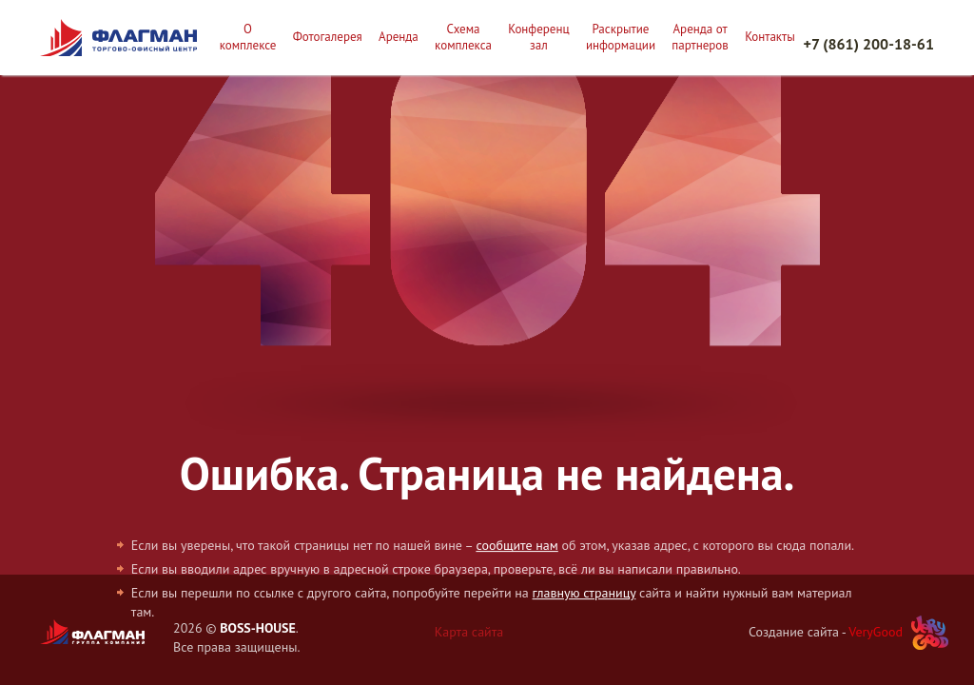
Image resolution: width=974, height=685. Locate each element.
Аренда (399, 37)
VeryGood (875, 631)
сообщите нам (516, 545)
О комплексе (248, 37)
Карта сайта (469, 631)
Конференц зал (538, 37)
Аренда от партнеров (700, 37)
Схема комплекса (463, 37)
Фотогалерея (327, 37)
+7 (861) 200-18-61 (869, 43)
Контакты (770, 37)
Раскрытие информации (620, 37)
